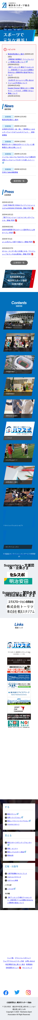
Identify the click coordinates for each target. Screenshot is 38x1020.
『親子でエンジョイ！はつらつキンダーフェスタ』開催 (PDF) (18, 219)
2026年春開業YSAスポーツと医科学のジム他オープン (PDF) (18, 231)
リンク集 (10, 958)
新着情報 (8, 117)
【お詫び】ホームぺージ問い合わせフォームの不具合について (21, 81)
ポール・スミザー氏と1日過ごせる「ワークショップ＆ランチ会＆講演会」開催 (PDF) (18, 252)
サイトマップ (27, 968)
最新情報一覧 (19, 181)
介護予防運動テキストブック (17, 873)
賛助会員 (10, 855)
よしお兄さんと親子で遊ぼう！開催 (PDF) (17, 242)
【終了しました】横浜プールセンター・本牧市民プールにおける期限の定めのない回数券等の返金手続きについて (21, 71)
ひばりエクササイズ (14, 877)
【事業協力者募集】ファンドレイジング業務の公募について (21, 60)
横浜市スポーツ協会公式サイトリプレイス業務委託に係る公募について (18, 146)
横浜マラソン (10, 814)
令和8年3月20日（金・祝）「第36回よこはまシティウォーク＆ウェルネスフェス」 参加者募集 (18, 132)
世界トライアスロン (13, 817)
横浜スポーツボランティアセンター (18, 842)
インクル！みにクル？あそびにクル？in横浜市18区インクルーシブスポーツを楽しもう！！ (19, 159)
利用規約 (29, 964)
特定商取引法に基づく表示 (15, 964)
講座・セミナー (12, 848)
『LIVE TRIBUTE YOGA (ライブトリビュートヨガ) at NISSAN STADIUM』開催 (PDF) (18, 206)
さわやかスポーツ (13, 824)
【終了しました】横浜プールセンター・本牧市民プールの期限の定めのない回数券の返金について (20, 900)
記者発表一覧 (19, 263)
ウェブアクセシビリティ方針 (13, 961)
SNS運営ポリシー (12, 968)
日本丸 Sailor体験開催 (10, 172)
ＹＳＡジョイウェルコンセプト (13, 526)
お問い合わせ (30, 961)
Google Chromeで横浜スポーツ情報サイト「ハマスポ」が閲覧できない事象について (21, 90)
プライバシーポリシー (23, 958)
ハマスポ (9, 889)
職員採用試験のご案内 (16, 54)
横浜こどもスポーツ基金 (14, 852)
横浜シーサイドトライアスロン (17, 821)
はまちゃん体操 (12, 880)
